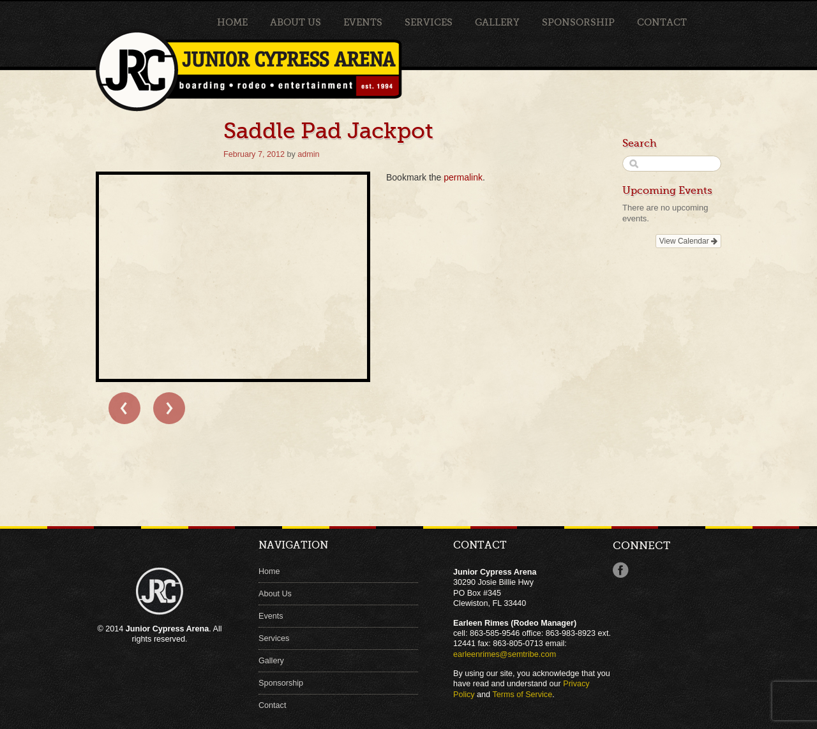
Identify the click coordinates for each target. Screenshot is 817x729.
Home (232, 22)
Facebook (621, 570)
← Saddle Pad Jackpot (124, 408)
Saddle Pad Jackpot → (169, 408)
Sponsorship (578, 22)
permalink (463, 177)
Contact (662, 22)
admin (308, 154)
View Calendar (688, 241)
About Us (295, 22)
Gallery (497, 22)
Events (362, 22)
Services (429, 22)
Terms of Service (522, 694)
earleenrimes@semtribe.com (504, 654)
